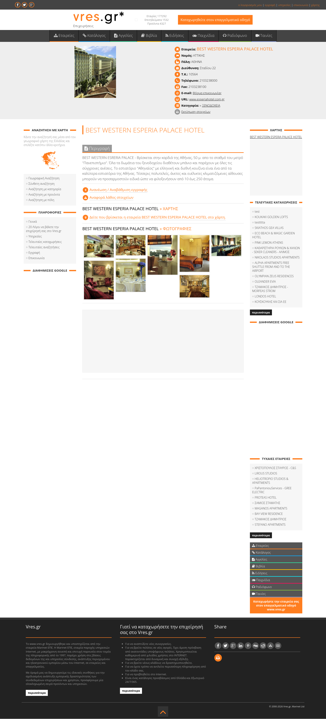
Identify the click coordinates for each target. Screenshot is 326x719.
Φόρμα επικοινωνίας (207, 93)
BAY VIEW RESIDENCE (269, 514)
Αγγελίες (124, 35)
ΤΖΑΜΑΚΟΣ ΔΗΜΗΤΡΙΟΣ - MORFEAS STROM (270, 289)
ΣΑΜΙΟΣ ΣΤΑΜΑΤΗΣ (267, 503)
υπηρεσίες (284, 5)
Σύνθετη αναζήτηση (41, 184)
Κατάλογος (95, 35)
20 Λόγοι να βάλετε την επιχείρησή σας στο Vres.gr (44, 229)
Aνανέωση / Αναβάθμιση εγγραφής (118, 190)
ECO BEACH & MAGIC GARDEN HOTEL (273, 236)
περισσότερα (261, 313)
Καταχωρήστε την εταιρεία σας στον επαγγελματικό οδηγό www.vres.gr (276, 606)
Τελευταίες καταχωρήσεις (45, 242)
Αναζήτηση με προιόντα (44, 195)
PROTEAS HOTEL (266, 498)
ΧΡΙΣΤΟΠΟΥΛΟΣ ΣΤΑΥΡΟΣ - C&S (275, 468)
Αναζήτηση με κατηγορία (44, 189)
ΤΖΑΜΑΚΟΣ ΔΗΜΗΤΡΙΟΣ (270, 520)
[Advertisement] (163, 341)
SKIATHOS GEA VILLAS (269, 228)
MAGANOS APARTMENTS (271, 509)
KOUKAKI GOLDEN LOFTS (271, 217)
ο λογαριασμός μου (250, 5)
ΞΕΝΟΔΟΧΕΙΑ (211, 106)
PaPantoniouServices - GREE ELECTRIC (271, 490)
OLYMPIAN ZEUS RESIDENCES (274, 276)
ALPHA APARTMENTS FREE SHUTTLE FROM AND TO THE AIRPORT (271, 267)
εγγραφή (270, 5)
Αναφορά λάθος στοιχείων (111, 197)
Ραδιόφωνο (234, 35)
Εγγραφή (34, 253)
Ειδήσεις (174, 35)
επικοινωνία (301, 5)
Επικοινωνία (36, 258)
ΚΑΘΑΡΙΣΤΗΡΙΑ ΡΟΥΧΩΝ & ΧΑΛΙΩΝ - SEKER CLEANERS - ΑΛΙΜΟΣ (276, 250)
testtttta (260, 223)
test (257, 212)
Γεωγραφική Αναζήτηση (43, 179)
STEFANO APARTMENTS (270, 525)
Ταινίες (263, 35)
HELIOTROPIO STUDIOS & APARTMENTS (270, 481)
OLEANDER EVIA (265, 282)
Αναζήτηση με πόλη (41, 200)
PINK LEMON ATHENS (269, 243)
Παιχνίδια (203, 35)
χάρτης (315, 5)
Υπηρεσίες (35, 237)
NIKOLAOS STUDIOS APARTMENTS (277, 258)
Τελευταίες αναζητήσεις (43, 248)
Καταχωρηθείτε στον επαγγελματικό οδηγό (215, 19)
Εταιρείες (65, 35)
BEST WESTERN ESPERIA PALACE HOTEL (276, 137)
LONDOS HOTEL (265, 297)
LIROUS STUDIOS (266, 474)
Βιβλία (149, 35)
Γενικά (32, 222)
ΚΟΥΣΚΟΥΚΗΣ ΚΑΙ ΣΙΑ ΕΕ (270, 302)
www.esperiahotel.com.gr (207, 99)
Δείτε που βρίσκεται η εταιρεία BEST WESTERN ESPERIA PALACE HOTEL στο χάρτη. (157, 217)
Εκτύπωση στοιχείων (195, 112)
